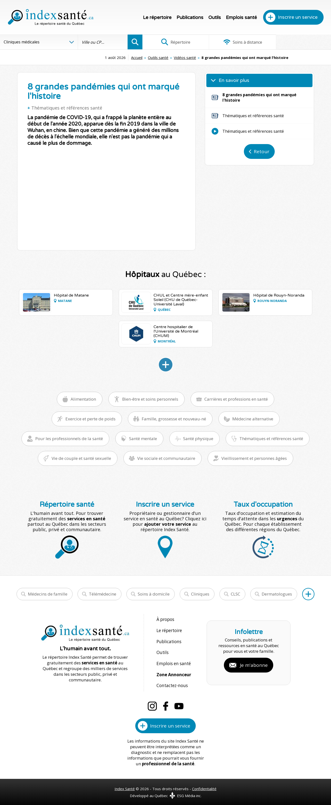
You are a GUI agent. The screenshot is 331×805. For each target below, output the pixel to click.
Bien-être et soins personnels (150, 399)
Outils (214, 17)
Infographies (299, 42)
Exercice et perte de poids (90, 419)
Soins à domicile (154, 594)
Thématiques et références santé (66, 108)
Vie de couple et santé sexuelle (81, 458)
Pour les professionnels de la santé (69, 438)
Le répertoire (157, 17)
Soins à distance (236, 42)
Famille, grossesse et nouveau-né (174, 419)
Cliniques (200, 594)
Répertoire (174, 42)
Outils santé (127, 57)
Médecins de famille (47, 594)
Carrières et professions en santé (236, 399)
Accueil (105, 57)
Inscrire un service (298, 17)
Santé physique (198, 438)
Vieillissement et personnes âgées (254, 458)
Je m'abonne (254, 663)
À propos (165, 619)
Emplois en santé (173, 662)
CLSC (235, 594)
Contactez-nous (171, 683)
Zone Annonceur (173, 672)
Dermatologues (277, 594)
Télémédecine (102, 594)
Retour (261, 151)
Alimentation (83, 399)
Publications (189, 17)
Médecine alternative (252, 419)
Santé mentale (143, 438)
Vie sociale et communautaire (166, 458)
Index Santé (125, 785)
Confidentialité (204, 785)
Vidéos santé (154, 57)
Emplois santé (241, 17)
